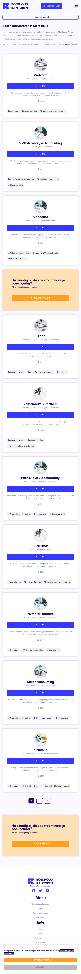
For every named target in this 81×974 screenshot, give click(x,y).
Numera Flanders (40, 614)
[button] (76, 6)
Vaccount (40, 217)
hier (66, 44)
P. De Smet (40, 546)
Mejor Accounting (40, 682)
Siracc (40, 336)
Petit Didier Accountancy (40, 478)
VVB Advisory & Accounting (40, 143)
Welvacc (40, 75)
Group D (40, 750)
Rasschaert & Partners (40, 404)
